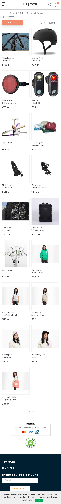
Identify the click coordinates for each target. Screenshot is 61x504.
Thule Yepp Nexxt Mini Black (38, 187)
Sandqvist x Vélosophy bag (38, 229)
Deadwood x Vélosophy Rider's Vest (8, 229)
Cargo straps (7, 270)
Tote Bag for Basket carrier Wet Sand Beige (38, 144)
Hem (4, 13)
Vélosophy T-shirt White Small (9, 314)
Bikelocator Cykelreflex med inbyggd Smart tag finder (9, 102)
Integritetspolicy (25, 500)
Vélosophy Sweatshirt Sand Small (38, 314)
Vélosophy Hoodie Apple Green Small (37, 271)
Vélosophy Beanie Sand (7, 356)
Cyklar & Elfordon (35, 13)
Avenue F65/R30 (35, 102)
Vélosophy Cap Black (38, 356)
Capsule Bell (7, 143)
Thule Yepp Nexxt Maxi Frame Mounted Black (9, 187)
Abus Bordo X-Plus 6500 (8, 59)
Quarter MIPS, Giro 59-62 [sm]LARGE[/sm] (38, 59)
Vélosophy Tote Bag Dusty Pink (9, 398)
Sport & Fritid (16, 13)
